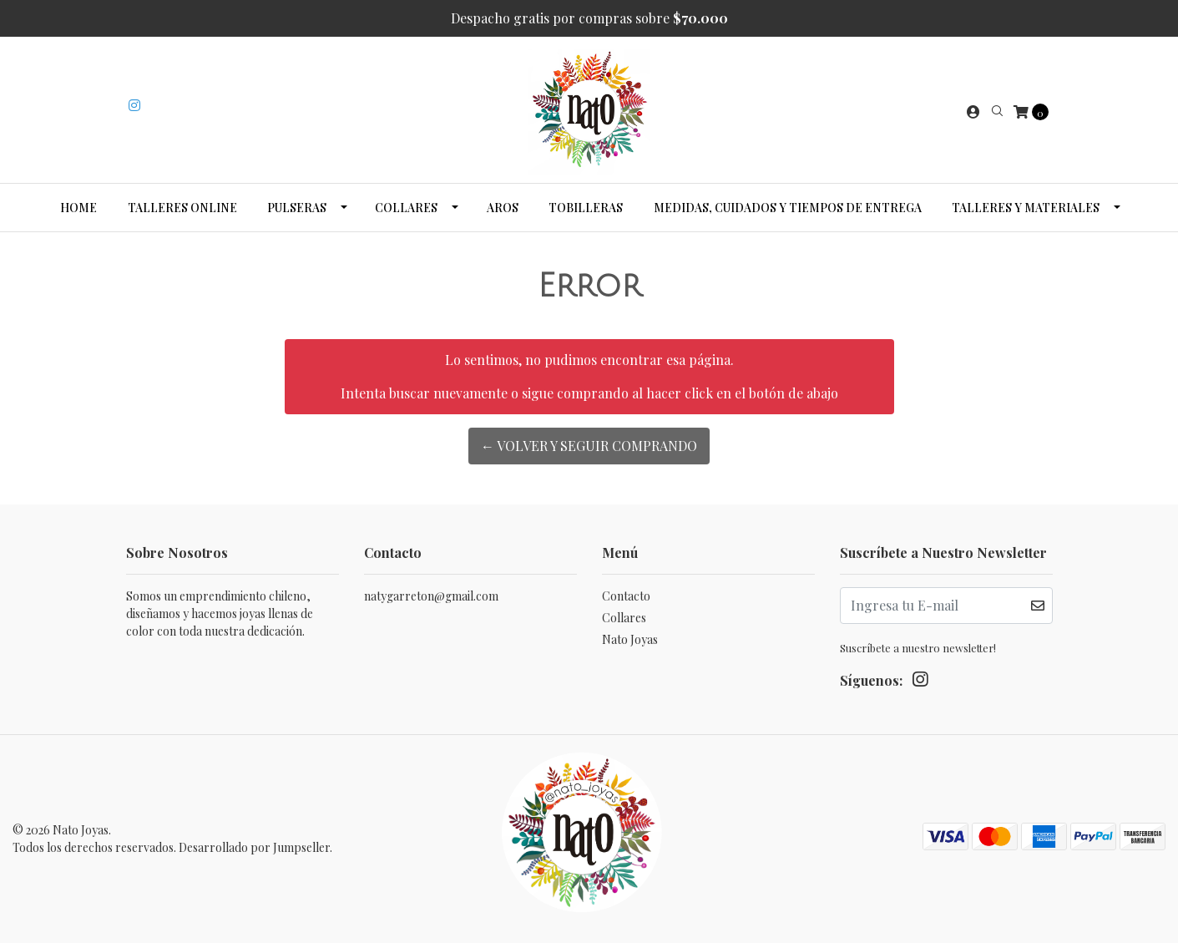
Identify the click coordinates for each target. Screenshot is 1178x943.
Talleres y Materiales (1026, 207)
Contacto (626, 596)
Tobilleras (586, 207)
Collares (406, 207)
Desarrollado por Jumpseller (254, 847)
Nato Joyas (630, 639)
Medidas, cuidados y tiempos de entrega (788, 207)
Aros (502, 207)
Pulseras (296, 207)
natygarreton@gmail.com (431, 596)
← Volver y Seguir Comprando (589, 445)
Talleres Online (182, 207)
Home (78, 207)
